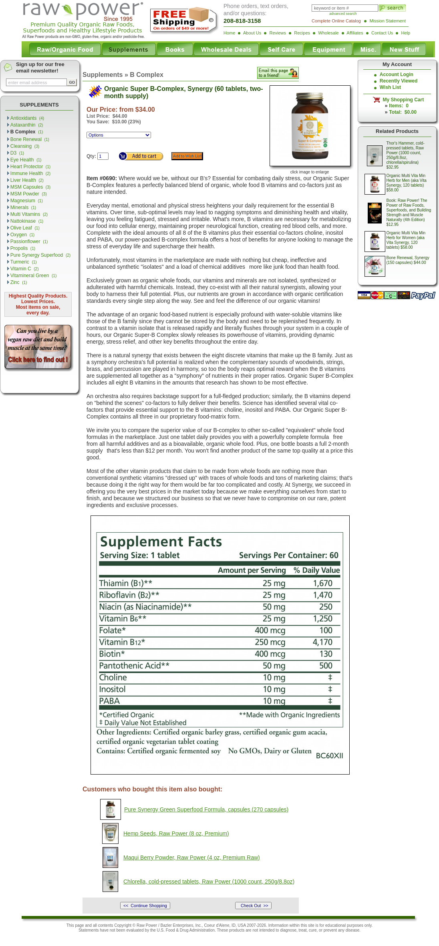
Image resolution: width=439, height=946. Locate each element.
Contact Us (382, 32)
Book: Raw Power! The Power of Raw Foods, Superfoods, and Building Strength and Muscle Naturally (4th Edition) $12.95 (409, 212)
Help (406, 32)
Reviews (277, 32)
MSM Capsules (30, 187)
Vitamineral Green (33, 275)
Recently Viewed (399, 81)
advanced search (343, 14)
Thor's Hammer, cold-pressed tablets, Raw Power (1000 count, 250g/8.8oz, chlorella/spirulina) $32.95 (406, 155)
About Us (252, 32)
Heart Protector (30, 166)
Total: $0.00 (402, 112)
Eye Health (26, 160)
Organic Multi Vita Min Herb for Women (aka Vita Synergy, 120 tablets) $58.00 (406, 240)
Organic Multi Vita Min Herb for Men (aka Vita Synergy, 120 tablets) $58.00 (407, 182)
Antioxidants (27, 118)
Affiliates (354, 32)
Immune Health (30, 173)
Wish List (390, 87)
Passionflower (29, 241)
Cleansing (24, 146)
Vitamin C (24, 269)
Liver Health (27, 180)
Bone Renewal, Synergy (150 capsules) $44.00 (408, 260)
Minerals (23, 207)
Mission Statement (388, 20)
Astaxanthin (26, 125)
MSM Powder (28, 194)
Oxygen (22, 235)
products (236, 930)
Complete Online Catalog (336, 20)
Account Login (396, 74)
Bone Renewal (29, 139)
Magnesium (26, 200)
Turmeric (23, 262)
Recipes (302, 32)
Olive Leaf (25, 228)
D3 (17, 153)
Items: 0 (399, 106)
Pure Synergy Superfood (40, 255)
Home (229, 32)
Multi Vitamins (29, 214)
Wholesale (328, 32)
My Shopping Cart (402, 100)
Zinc (18, 282)
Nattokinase (26, 221)
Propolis (22, 248)
